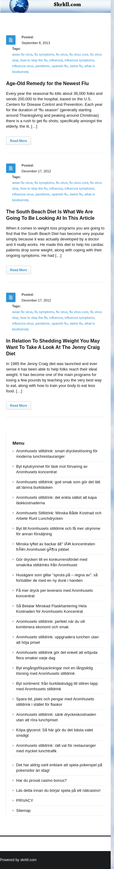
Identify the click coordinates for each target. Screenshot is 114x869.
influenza (56, 60)
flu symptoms (44, 54)
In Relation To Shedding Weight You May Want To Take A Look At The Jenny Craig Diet (53, 347)
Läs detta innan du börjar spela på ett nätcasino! (58, 790)
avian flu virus (22, 54)
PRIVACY (24, 800)
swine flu (76, 66)
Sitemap (23, 810)
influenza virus (22, 66)
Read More (18, 141)
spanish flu (60, 66)
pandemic (42, 66)
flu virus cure (78, 54)
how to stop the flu (33, 60)
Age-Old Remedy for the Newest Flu (47, 83)
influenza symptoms (79, 60)
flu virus (61, 54)
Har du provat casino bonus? (41, 780)
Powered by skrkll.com (18, 860)
